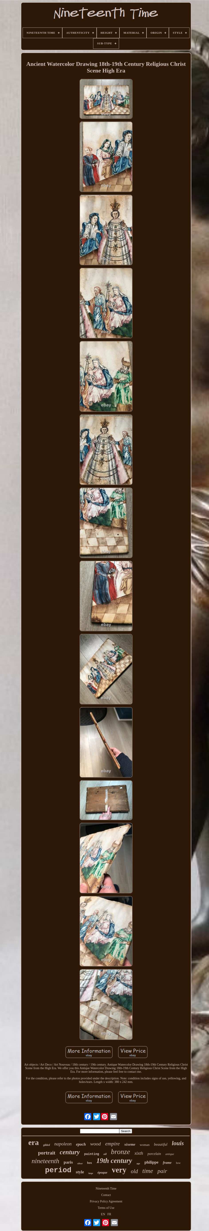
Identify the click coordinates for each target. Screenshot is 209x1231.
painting (91, 1154)
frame (167, 1162)
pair (162, 1171)
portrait (46, 1153)
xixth (139, 1153)
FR (109, 1214)
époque (102, 1172)
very (119, 1170)
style (80, 1172)
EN (103, 1214)
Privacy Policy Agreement (106, 1201)
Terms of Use (106, 1207)
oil (105, 1154)
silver (80, 1163)
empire (112, 1144)
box (89, 1162)
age (138, 1163)
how (178, 1162)
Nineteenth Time (106, 1188)
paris (68, 1162)
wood (95, 1144)
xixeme (129, 1144)
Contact (106, 1195)
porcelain (154, 1154)
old (134, 1171)
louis (178, 1143)
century (70, 1152)
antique (169, 1154)
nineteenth (45, 1160)
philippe (151, 1162)
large (90, 1173)
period (58, 1170)
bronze (120, 1152)
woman (145, 1145)
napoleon (63, 1144)
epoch (81, 1144)
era (33, 1142)
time (147, 1170)
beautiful (160, 1144)
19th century (114, 1160)
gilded (46, 1145)
